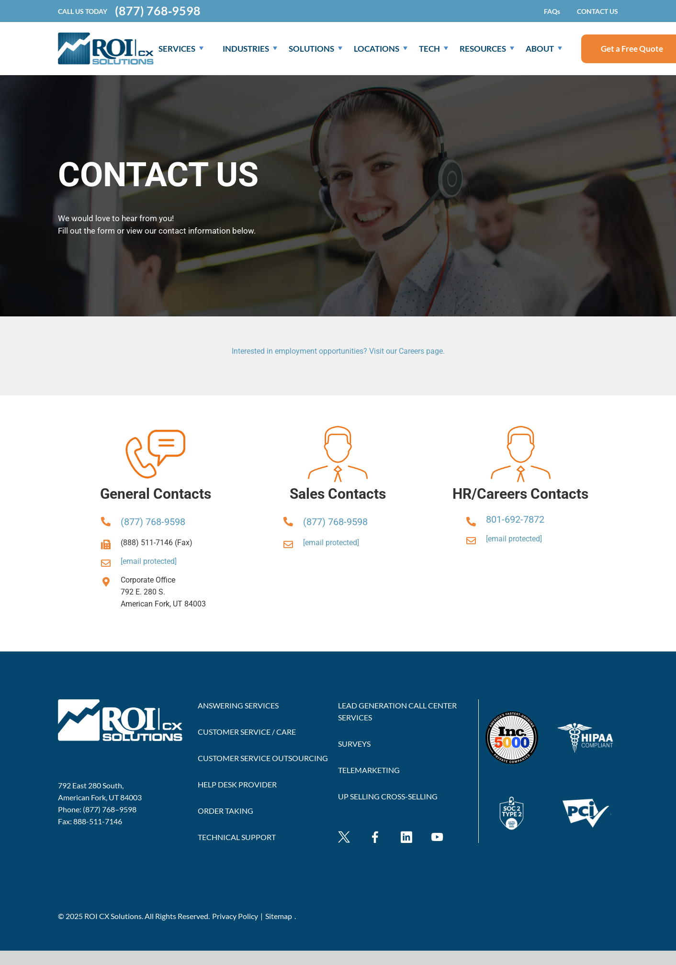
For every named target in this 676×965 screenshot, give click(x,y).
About (544, 49)
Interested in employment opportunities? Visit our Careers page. (338, 351)
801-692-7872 (515, 519)
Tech (433, 49)
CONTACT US (597, 11)
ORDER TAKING (225, 810)
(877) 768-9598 (153, 521)
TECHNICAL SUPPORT (237, 837)
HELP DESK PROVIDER (237, 784)
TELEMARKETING (369, 769)
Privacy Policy (235, 915)
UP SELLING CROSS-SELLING (388, 796)
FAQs (552, 11)
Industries (250, 49)
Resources (487, 49)
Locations (380, 49)
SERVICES (180, 49)
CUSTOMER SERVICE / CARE (247, 731)
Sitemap (278, 915)
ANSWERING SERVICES (238, 705)
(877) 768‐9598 (158, 11)
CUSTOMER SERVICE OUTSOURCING (263, 758)
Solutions (315, 49)
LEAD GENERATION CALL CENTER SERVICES (397, 711)
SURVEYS (354, 743)
